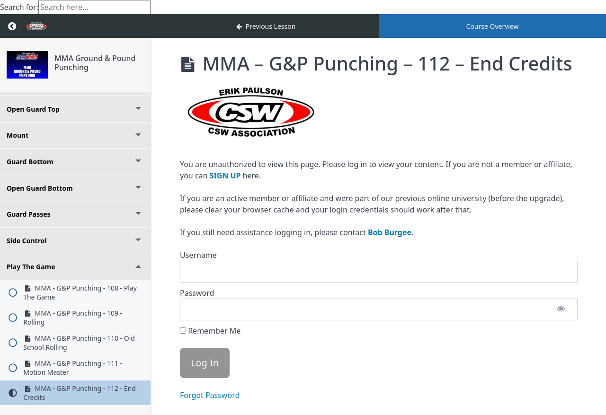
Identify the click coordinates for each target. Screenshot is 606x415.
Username (198, 255)
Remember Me (210, 331)
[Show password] (561, 309)
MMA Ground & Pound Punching (95, 62)
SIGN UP (225, 175)
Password (197, 293)
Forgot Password (210, 395)
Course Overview (492, 26)
